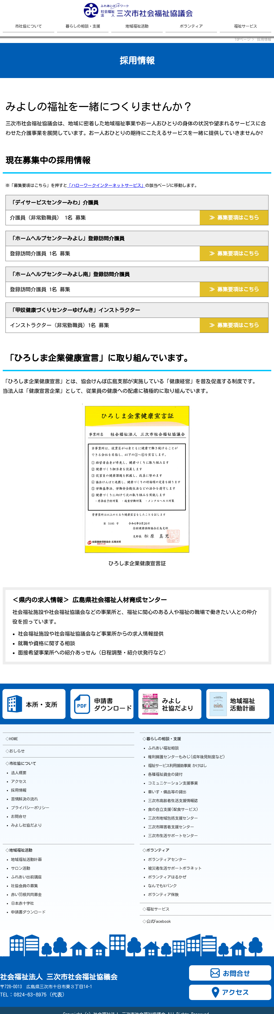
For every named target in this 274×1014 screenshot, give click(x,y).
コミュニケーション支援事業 (173, 783)
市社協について (28, 26)
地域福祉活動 (137, 26)
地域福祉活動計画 (26, 859)
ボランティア (191, 26)
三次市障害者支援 (171, 827)
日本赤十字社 (22, 903)
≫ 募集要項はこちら (234, 217)
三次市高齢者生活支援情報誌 (173, 801)
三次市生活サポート (173, 836)
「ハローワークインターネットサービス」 (106, 185)
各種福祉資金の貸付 (165, 774)
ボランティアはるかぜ (167, 877)
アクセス (18, 781)
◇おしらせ (15, 751)
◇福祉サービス (155, 909)
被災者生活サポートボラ (175, 868)
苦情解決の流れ (24, 799)
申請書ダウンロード (28, 912)
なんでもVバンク (162, 886)
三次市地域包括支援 (173, 818)
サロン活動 (20, 868)
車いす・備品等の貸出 (167, 792)
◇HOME (11, 739)
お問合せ (18, 816)
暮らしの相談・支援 (82, 26)
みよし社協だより (26, 825)
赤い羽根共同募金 (26, 894)
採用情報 (18, 790)
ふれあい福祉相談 (163, 748)
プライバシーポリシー (30, 808)
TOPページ (242, 39)
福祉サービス (245, 26)
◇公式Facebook (156, 921)
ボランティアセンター (167, 859)
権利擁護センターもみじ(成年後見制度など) (186, 757)
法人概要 (18, 773)
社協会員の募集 (24, 886)
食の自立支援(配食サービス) (173, 809)
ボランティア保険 (163, 894)
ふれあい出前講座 (26, 877)
